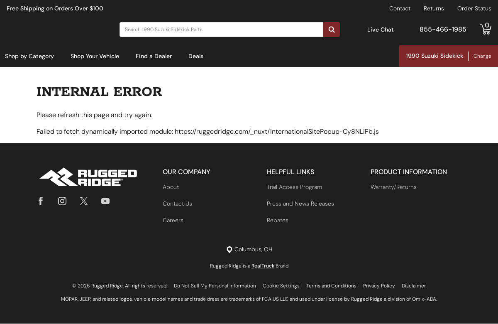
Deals (195, 56)
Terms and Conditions (331, 286)
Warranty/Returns (394, 187)
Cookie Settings (281, 286)
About (171, 187)
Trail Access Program (294, 187)
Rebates (277, 220)
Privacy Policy (379, 286)
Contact (399, 8)
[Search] (221, 29)
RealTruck (262, 266)
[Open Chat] (358, 29)
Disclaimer (414, 286)
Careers (173, 220)
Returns (434, 8)
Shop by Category (29, 56)
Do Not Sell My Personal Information (215, 286)
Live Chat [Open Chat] (380, 29)
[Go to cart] (485, 29)
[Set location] (249, 249)
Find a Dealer (154, 56)
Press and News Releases (300, 204)
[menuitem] (29, 56)
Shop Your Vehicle (95, 56)
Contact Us (177, 204)
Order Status (474, 8)
